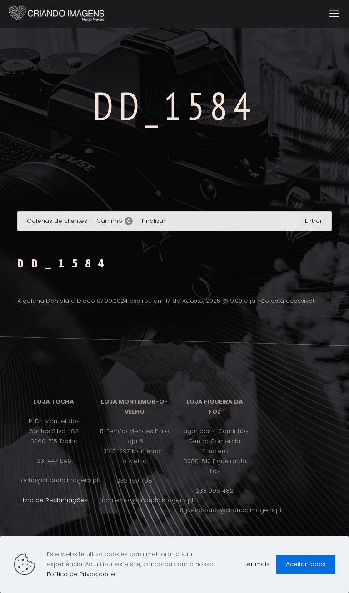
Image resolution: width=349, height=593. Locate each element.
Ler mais (256, 564)
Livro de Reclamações (54, 500)
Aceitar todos (306, 564)
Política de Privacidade (81, 574)
